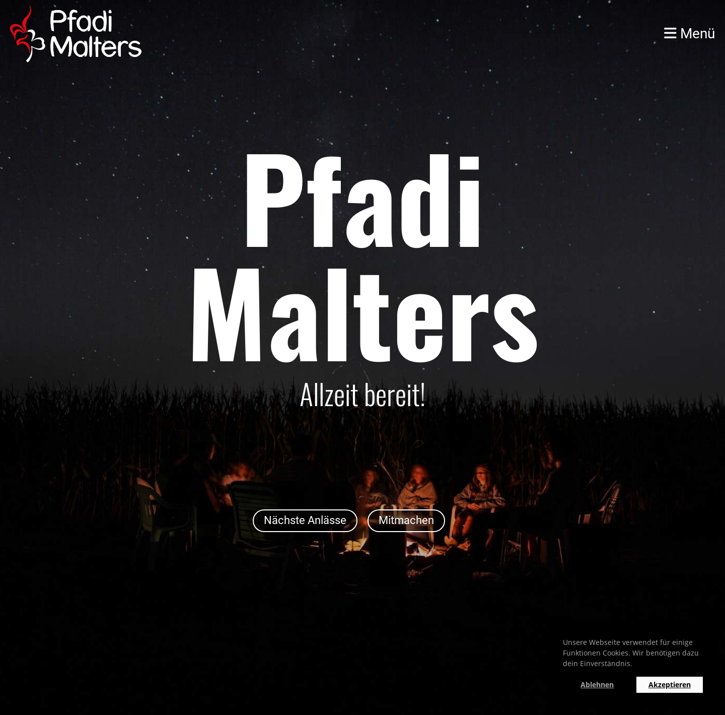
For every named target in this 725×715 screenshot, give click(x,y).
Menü (689, 33)
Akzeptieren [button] (669, 684)
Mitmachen (406, 520)
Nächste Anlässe (305, 520)
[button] (635, 665)
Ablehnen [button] (597, 684)
